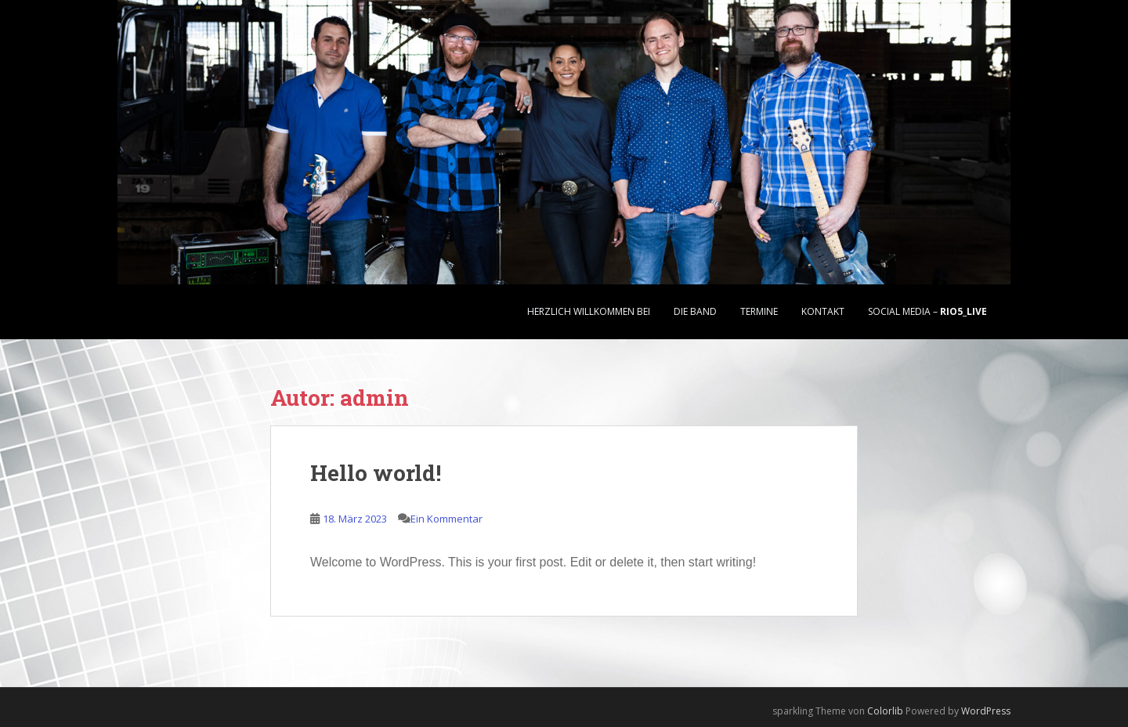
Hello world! (375, 472)
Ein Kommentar (446, 519)
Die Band (695, 311)
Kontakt (822, 311)
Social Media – (927, 311)
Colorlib (885, 711)
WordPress (985, 711)
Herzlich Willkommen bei (588, 311)
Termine (759, 311)
